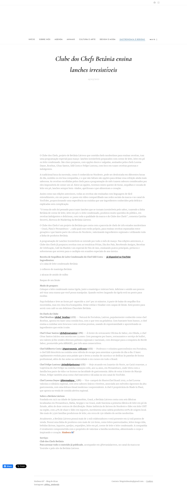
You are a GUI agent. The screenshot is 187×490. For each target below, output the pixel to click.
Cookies (149, 481)
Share (8, 466)
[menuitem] (43, 39)
